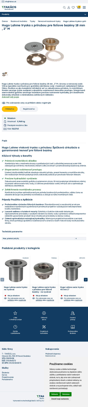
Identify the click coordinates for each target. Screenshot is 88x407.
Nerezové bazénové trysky (49, 21)
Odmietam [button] (66, 394)
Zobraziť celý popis (10, 97)
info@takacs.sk (9, 2)
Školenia (5, 375)
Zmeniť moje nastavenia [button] (60, 399)
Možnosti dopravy (52, 356)
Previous (2, 281)
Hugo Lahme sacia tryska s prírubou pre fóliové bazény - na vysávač (43, 291)
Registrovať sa (28, 109)
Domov (5, 21)
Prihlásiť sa (10, 109)
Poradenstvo (7, 382)
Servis (4, 377)
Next (86, 281)
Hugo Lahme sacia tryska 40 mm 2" (72, 290)
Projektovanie (8, 379)
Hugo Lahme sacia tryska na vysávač (15, 290)
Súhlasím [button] (54, 394)
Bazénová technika (19, 21)
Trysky (32, 21)
